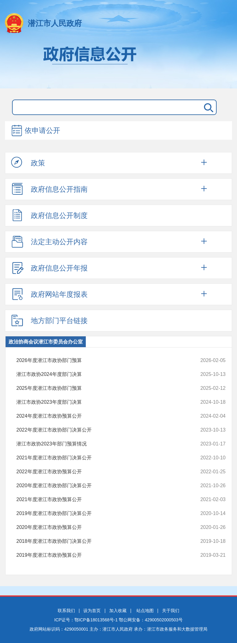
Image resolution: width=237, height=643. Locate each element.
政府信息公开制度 (49, 215)
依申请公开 (35, 131)
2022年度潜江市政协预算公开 (101, 471)
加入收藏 (118, 610)
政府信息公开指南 (49, 189)
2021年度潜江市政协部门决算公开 (101, 458)
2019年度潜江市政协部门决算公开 (101, 513)
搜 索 (207, 107)
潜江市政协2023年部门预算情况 (101, 444)
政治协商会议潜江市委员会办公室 (46, 341)
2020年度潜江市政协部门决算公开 (101, 485)
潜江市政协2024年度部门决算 (101, 374)
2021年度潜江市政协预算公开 (101, 499)
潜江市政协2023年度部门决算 (101, 402)
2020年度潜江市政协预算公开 (101, 527)
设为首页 (92, 610)
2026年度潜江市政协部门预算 (101, 360)
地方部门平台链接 (49, 320)
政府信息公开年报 (49, 268)
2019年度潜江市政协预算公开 (101, 555)
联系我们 (66, 610)
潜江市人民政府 (55, 23)
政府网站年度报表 (49, 294)
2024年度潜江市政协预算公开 (101, 416)
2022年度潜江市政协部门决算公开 (101, 430)
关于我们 (170, 610)
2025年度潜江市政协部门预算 (101, 388)
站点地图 (145, 610)
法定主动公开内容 (49, 241)
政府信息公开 (118, 64)
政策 (28, 162)
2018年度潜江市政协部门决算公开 (101, 541)
